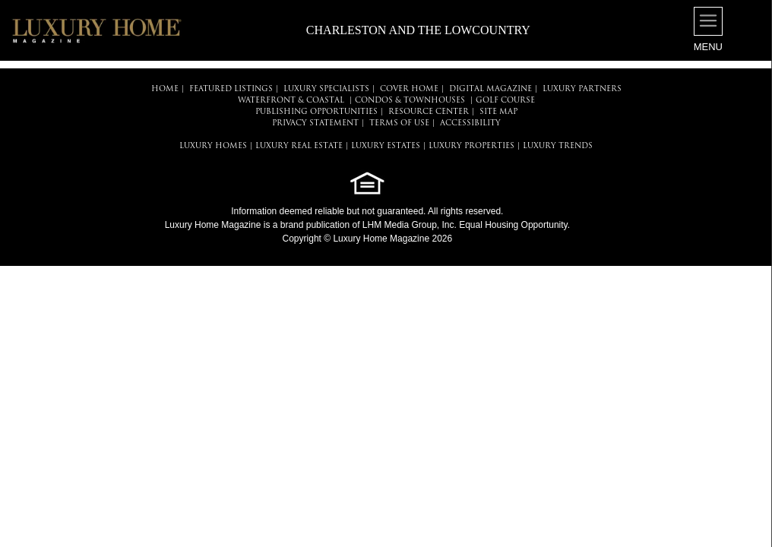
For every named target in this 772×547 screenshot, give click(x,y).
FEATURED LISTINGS (231, 89)
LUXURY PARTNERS (582, 89)
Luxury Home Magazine (213, 225)
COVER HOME (409, 89)
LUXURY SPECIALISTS (326, 89)
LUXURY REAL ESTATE (299, 146)
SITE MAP (498, 112)
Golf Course (505, 100)
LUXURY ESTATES (385, 146)
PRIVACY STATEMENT (315, 123)
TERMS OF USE (399, 123)
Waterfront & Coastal (291, 100)
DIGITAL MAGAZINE (490, 89)
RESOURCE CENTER (428, 112)
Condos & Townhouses (410, 100)
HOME (165, 89)
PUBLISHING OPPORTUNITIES (316, 112)
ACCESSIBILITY (470, 123)
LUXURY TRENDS (558, 146)
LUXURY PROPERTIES (471, 146)
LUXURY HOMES (213, 146)
